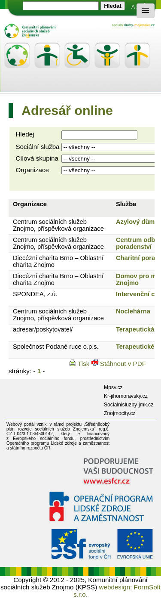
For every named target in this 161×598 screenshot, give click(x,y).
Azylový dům (135, 221)
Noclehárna (133, 311)
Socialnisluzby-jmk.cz (129, 405)
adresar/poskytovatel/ (43, 329)
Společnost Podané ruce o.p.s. (56, 346)
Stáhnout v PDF (118, 363)
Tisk (80, 363)
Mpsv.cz (113, 387)
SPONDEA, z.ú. (35, 294)
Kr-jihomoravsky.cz (126, 396)
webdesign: (115, 587)
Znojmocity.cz (119, 413)
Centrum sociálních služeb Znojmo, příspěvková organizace (58, 225)
